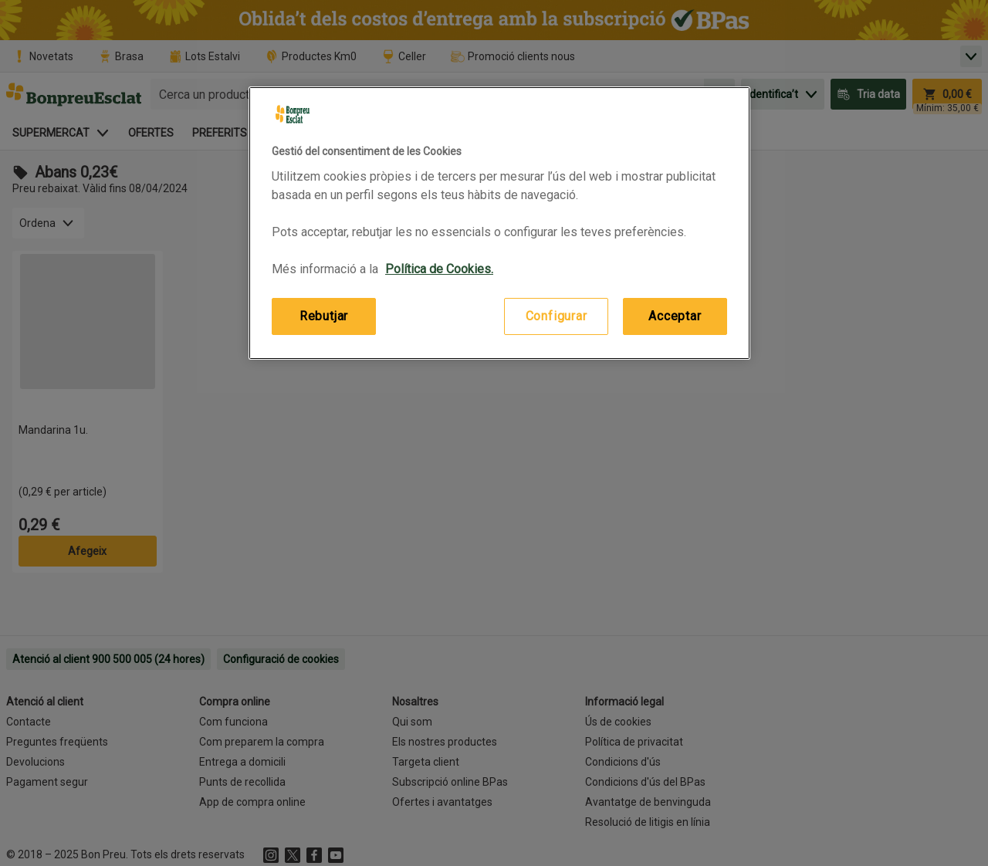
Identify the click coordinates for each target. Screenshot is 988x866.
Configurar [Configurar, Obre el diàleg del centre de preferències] (556, 316)
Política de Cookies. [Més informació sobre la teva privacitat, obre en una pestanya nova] (439, 269)
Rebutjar (323, 316)
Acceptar (674, 316)
